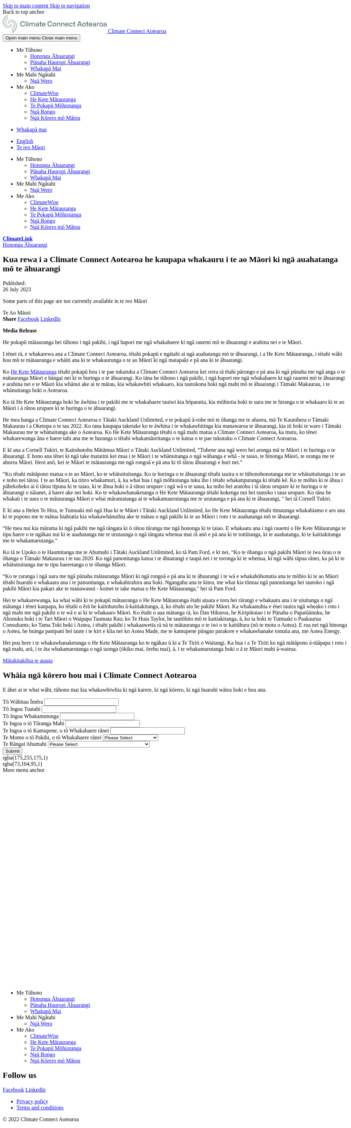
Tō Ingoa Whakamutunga (31, 716)
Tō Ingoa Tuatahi (21, 709)
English (24, 141)
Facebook (28, 319)
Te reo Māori (30, 147)
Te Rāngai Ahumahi (25, 744)
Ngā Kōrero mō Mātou (55, 118)
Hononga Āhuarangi (52, 56)
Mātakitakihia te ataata (28, 660)
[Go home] (84, 31)
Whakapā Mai (45, 68)
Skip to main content (26, 6)
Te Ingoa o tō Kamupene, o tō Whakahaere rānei (56, 730)
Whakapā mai (31, 129)
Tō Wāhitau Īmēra (23, 702)
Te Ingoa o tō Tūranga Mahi (33, 723)
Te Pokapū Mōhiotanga (55, 105)
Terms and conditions (40, 1108)
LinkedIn (50, 319)
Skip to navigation (70, 6)
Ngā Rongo (42, 112)
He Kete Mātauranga (53, 99)
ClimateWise (44, 93)
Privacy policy (32, 1101)
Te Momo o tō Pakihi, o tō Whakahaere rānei (52, 737)
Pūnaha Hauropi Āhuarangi (60, 62)
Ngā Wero (41, 81)
